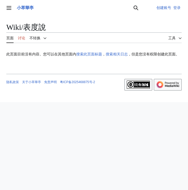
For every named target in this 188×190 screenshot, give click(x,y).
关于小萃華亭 (31, 82)
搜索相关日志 (117, 54)
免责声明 (50, 82)
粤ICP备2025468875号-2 (77, 82)
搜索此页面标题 (89, 54)
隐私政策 (12, 82)
